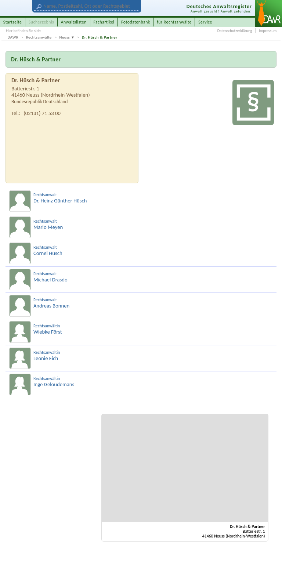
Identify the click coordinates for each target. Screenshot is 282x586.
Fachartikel (103, 22)
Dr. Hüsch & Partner (100, 37)
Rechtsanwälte (39, 37)
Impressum (267, 30)
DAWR (13, 37)
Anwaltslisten (74, 22)
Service (205, 22)
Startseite (12, 22)
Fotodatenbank (135, 22)
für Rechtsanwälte (174, 22)
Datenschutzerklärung (234, 30)
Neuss (64, 37)
